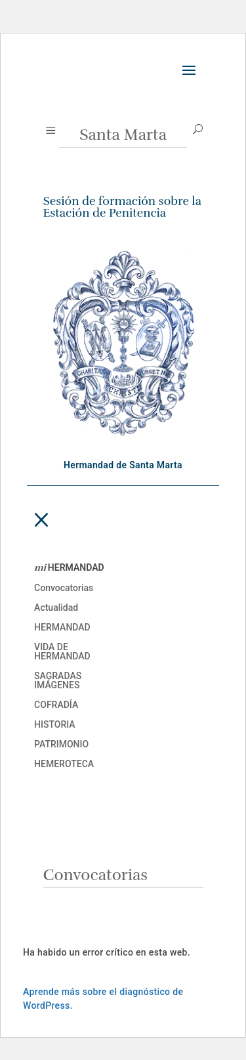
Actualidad (56, 608)
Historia (54, 725)
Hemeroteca (64, 764)
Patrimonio (61, 744)
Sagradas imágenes (57, 680)
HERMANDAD (69, 568)
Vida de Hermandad (62, 651)
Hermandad (62, 627)
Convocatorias (63, 588)
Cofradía (56, 705)
